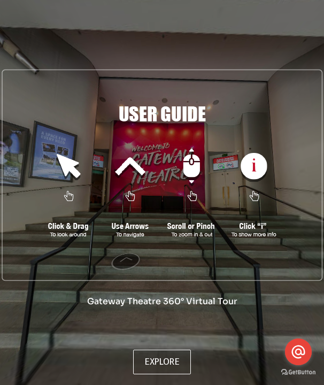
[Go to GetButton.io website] (298, 373)
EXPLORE (162, 361)
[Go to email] (298, 351)
